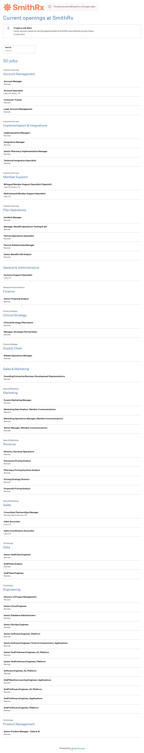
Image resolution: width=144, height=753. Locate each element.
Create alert (19, 34)
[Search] (19, 51)
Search (8, 47)
